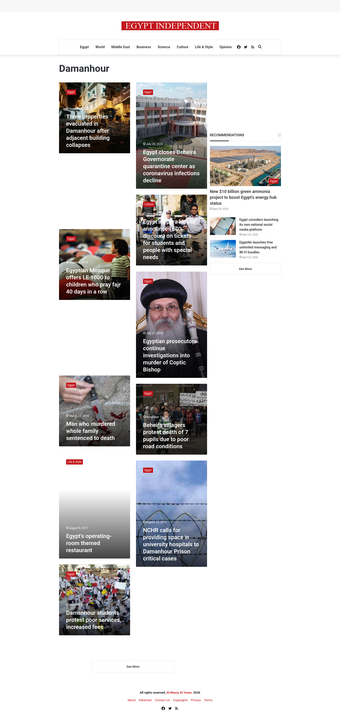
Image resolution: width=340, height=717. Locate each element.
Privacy (196, 701)
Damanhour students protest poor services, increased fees (93, 620)
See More (133, 667)
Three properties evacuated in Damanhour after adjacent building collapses (88, 130)
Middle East (120, 47)
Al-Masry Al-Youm (179, 693)
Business (143, 47)
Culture (182, 47)
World (100, 47)
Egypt (84, 47)
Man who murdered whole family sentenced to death (90, 431)
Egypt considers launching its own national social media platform (258, 224)
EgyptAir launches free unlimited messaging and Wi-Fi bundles (258, 247)
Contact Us (162, 701)
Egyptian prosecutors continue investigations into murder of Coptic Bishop (170, 355)
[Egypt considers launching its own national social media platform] (223, 226)
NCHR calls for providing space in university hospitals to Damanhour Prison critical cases (171, 544)
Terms (208, 701)
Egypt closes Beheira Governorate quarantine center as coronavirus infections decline (171, 166)
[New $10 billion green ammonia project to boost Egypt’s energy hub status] (245, 166)
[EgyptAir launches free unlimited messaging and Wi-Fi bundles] (223, 249)
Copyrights (180, 701)
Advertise (145, 701)
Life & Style (204, 47)
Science (164, 47)
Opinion (226, 47)
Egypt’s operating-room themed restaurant (89, 543)
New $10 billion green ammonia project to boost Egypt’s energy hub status (243, 197)
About (132, 701)
